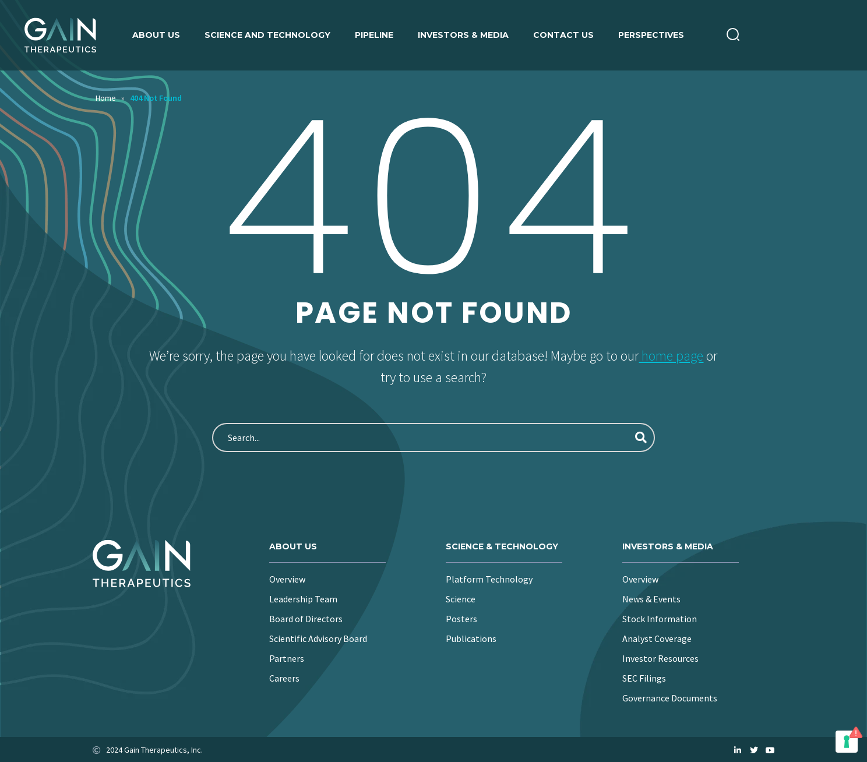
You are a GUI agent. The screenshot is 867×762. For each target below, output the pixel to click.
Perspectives (651, 35)
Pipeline (374, 35)
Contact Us (563, 35)
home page (671, 356)
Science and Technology (267, 35)
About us (156, 35)
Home (106, 98)
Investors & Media (463, 35)
